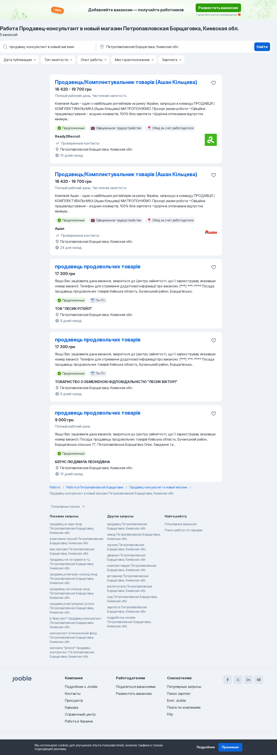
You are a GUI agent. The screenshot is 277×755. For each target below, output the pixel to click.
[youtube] (258, 679)
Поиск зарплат (179, 693)
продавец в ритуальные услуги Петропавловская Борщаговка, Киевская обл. (72, 608)
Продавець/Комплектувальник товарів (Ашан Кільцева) (126, 82)
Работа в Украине (79, 721)
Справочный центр (80, 714)
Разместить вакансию (218, 8)
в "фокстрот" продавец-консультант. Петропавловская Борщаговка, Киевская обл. (76, 623)
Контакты (73, 693)
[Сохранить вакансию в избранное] (213, 82)
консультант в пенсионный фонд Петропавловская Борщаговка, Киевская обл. (73, 637)
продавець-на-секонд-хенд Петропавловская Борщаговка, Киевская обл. (72, 593)
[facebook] (227, 679)
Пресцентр (74, 700)
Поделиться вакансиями (136, 686)
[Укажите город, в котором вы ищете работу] (144, 47)
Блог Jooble (176, 700)
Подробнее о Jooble (81, 686)
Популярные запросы (184, 686)
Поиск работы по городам (183, 530)
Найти (262, 47)
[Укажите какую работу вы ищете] (47, 47)
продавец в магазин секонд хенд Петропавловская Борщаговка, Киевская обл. (73, 578)
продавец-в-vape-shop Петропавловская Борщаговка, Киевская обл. (72, 528)
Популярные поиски (68, 506)
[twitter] (238, 679)
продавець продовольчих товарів (97, 266)
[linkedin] (248, 679)
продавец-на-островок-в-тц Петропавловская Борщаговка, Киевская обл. (72, 564)
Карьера (71, 707)
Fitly (170, 714)
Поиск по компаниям (183, 707)
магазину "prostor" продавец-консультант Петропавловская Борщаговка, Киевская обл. (72, 652)
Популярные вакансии (180, 524)
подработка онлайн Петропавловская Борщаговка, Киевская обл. (129, 622)
